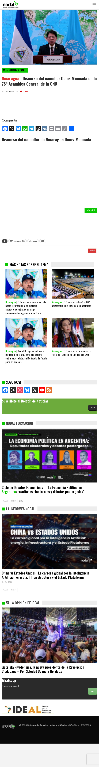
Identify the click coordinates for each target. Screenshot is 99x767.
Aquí (93, 431)
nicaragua (33, 241)
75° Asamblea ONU (17, 241)
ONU (42, 241)
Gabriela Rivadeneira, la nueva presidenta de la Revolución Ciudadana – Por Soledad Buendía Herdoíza (43, 692)
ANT (5, 524)
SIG (13, 524)
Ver (92, 715)
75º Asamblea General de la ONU (15, 70)
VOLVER (91, 210)
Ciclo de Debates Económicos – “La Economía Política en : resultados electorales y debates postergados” (43, 513)
